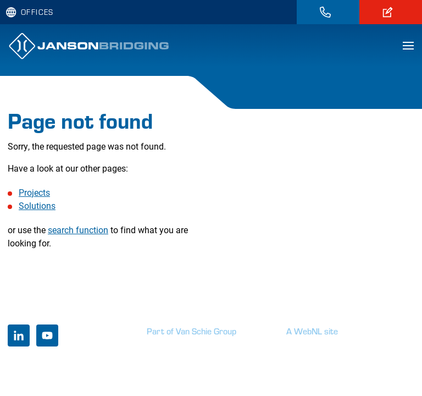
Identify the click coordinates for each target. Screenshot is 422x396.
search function (78, 229)
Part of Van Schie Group (191, 331)
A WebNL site (312, 331)
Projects (34, 192)
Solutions (37, 205)
